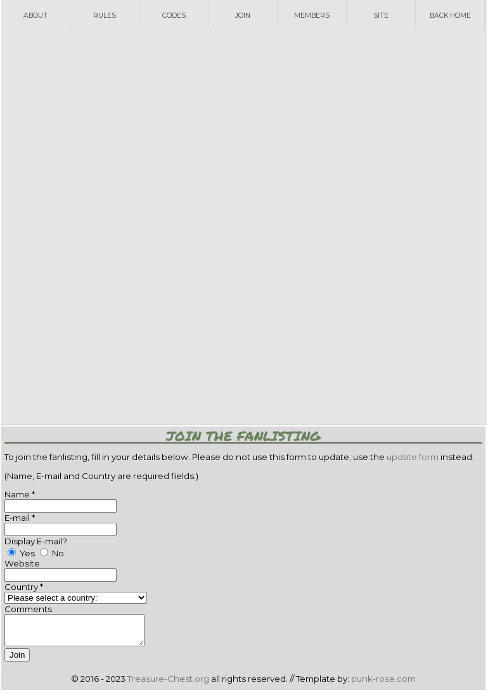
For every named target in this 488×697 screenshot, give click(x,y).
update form (413, 457)
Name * (19, 494)
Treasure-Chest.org (168, 684)
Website (22, 563)
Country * (23, 587)
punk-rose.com (383, 684)
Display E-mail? (35, 541)
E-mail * (19, 518)
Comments (28, 609)
